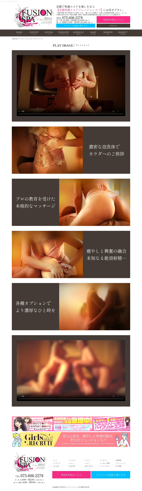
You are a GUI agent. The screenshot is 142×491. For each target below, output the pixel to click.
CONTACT (113, 26)
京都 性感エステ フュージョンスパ (68, 487)
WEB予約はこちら (113, 19)
